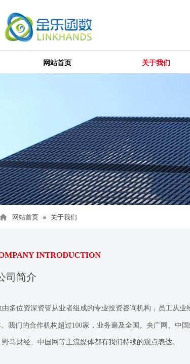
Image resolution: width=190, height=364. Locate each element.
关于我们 (64, 217)
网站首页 (25, 217)
